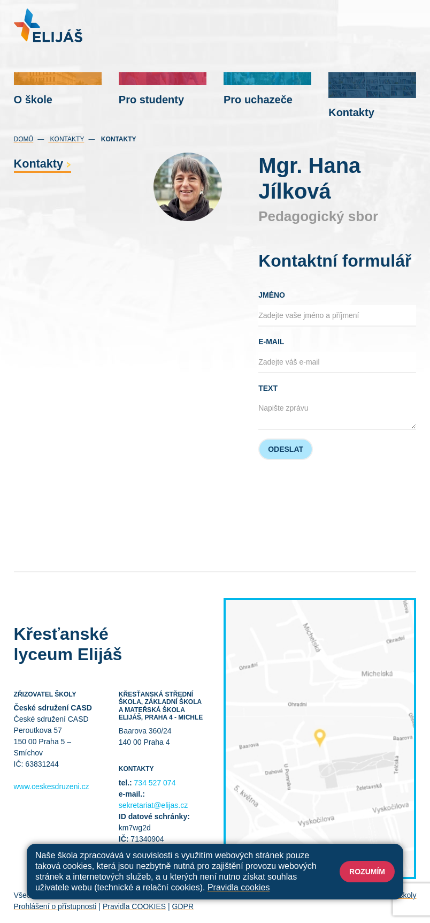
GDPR (183, 906)
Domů (24, 139)
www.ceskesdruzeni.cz (51, 786)
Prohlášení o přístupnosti (55, 906)
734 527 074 (155, 782)
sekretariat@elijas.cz (153, 805)
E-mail (271, 341)
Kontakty (66, 139)
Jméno (271, 295)
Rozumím (367, 871)
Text (268, 388)
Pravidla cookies (239, 887)
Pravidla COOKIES (134, 906)
